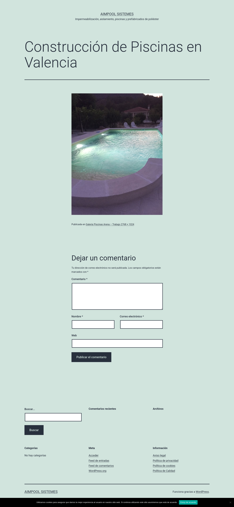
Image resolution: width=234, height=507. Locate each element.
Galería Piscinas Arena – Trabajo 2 (104, 224)
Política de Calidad (164, 470)
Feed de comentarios (101, 465)
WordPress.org (97, 470)
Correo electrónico (132, 316)
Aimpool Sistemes (117, 14)
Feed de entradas (99, 460)
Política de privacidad (165, 460)
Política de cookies (164, 465)
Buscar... (29, 409)
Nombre (77, 316)
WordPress (202, 491)
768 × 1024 (128, 224)
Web (74, 335)
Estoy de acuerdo (188, 502)
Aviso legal (159, 455)
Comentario (79, 279)
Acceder (93, 455)
